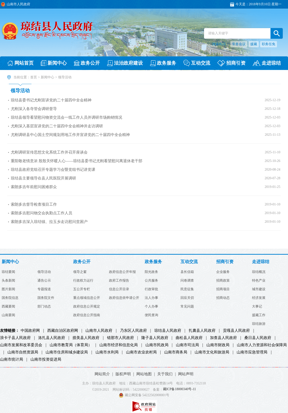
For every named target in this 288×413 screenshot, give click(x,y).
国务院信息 (10, 298)
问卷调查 (187, 280)
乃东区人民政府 (133, 331)
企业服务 (223, 272)
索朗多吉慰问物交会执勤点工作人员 (41, 213)
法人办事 (151, 298)
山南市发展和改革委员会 (21, 345)
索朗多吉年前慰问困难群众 (34, 187)
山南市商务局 (175, 352)
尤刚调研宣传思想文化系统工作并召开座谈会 (49, 152)
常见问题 (187, 306)
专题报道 (44, 289)
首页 (33, 77)
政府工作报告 (119, 280)
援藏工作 (258, 315)
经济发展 (258, 298)
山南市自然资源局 (22, 352)
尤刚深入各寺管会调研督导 (34, 109)
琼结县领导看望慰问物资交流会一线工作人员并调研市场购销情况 (66, 117)
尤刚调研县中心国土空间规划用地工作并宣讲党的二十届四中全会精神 (70, 135)
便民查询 (151, 315)
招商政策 (223, 280)
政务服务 (153, 261)
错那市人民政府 (120, 338)
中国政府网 (30, 331)
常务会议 (239, 44)
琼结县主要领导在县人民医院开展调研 (43, 178)
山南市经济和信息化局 (118, 345)
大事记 (257, 306)
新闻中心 (47, 77)
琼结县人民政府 (167, 331)
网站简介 (102, 374)
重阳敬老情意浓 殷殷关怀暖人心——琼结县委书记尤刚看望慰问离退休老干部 (76, 161)
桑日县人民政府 (257, 338)
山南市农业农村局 (141, 352)
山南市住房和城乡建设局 (67, 352)
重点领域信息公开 (86, 298)
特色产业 (258, 280)
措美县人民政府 (85, 338)
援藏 (253, 44)
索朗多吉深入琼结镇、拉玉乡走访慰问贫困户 (49, 222)
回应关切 (187, 298)
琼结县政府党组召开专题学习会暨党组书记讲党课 (53, 169)
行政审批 (151, 289)
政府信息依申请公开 (124, 298)
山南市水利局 (107, 352)
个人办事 (151, 306)
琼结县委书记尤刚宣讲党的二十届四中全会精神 (51, 100)
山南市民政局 (156, 345)
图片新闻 (8, 289)
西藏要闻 (8, 306)
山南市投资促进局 (45, 359)
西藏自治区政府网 (62, 331)
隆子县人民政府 (154, 338)
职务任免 (268, 44)
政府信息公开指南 (86, 315)
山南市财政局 (217, 345)
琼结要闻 (8, 272)
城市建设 (258, 289)
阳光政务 (151, 272)
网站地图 (144, 374)
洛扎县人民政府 (51, 338)
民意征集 (187, 289)
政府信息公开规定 (86, 306)
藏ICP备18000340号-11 (179, 389)
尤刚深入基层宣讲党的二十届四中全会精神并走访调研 (57, 126)
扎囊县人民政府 (202, 331)
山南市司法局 (187, 345)
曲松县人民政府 (189, 338)
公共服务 (151, 280)
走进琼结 (260, 261)
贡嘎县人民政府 (236, 331)
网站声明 (185, 374)
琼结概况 (258, 272)
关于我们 (165, 374)
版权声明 (123, 374)
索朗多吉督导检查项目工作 (34, 204)
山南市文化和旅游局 (212, 352)
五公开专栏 (81, 289)
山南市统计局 (11, 359)
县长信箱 (187, 272)
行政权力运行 (83, 280)
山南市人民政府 (98, 331)
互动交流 (189, 261)
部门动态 (44, 306)
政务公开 (81, 261)
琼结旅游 (258, 324)
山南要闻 (8, 315)
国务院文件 (45, 298)
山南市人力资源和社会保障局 (262, 345)
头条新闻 (8, 280)
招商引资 (225, 261)
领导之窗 (80, 272)
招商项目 (223, 289)
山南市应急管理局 (252, 352)
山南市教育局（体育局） (71, 345)
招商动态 (223, 298)
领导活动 (20, 90)
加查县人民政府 (223, 338)
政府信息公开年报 (122, 272)
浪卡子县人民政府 (15, 338)
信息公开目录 (119, 289)
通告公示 (44, 280)
